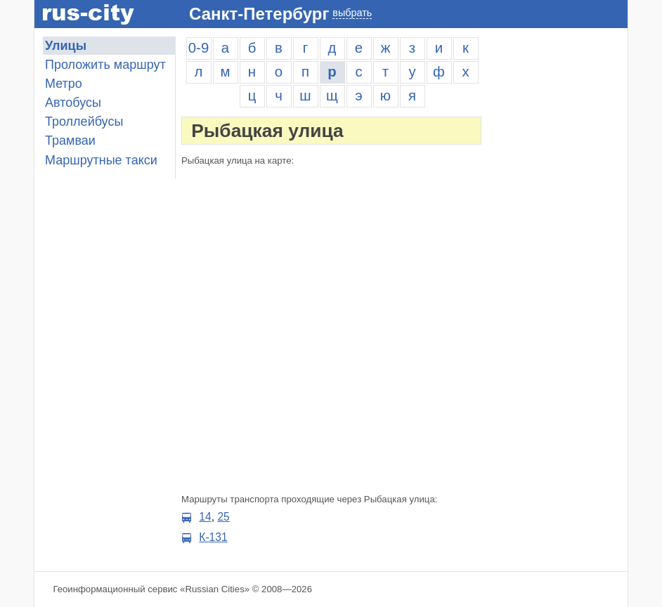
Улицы (65, 46)
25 (223, 517)
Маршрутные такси (101, 160)
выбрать (352, 12)
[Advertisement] (557, 247)
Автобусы (73, 103)
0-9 (198, 48)
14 (205, 517)
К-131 (213, 537)
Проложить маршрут (105, 65)
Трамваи (70, 140)
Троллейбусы (84, 122)
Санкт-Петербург (259, 13)
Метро (63, 84)
